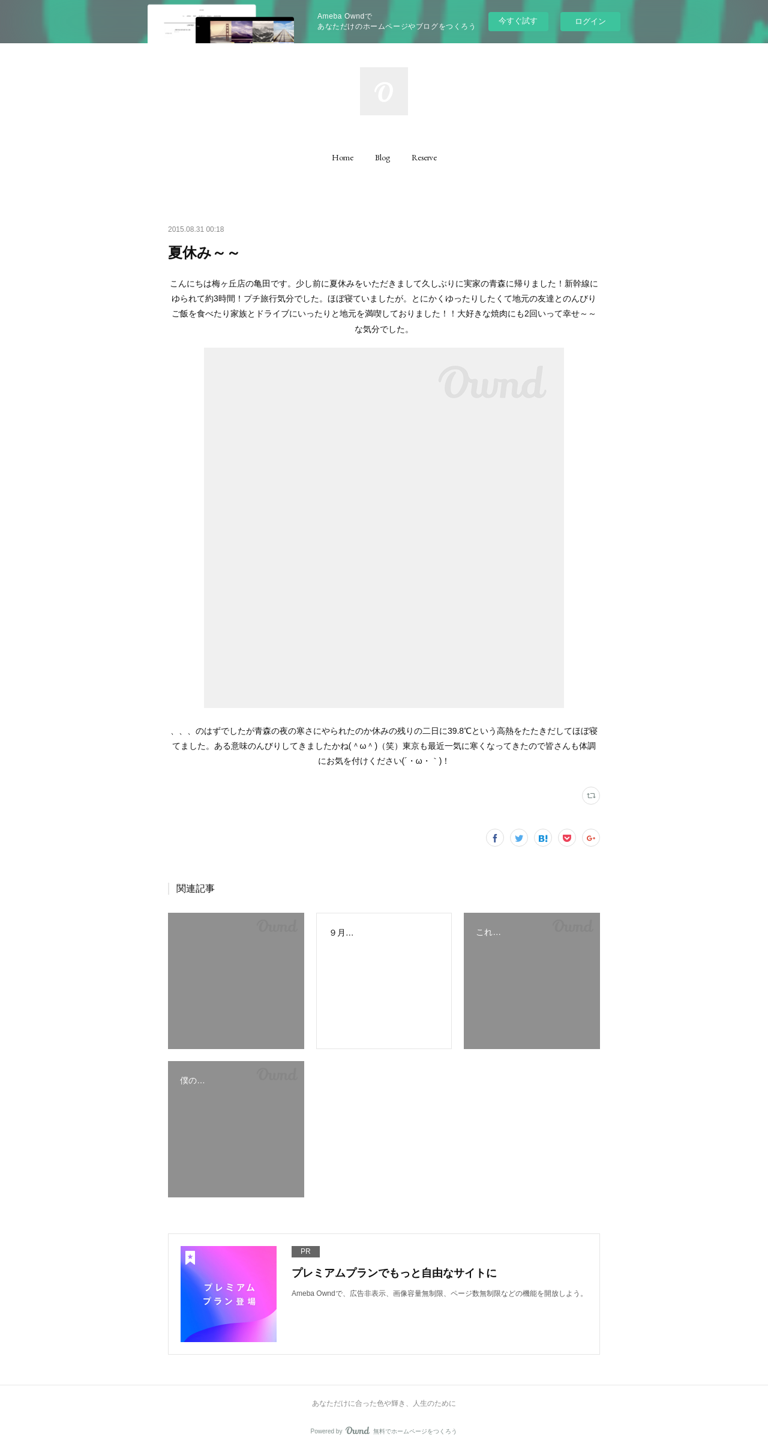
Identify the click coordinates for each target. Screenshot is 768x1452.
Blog (382, 157)
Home (342, 157)
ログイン (590, 21)
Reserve (424, 157)
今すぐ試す (518, 20)
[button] (342, 157)
